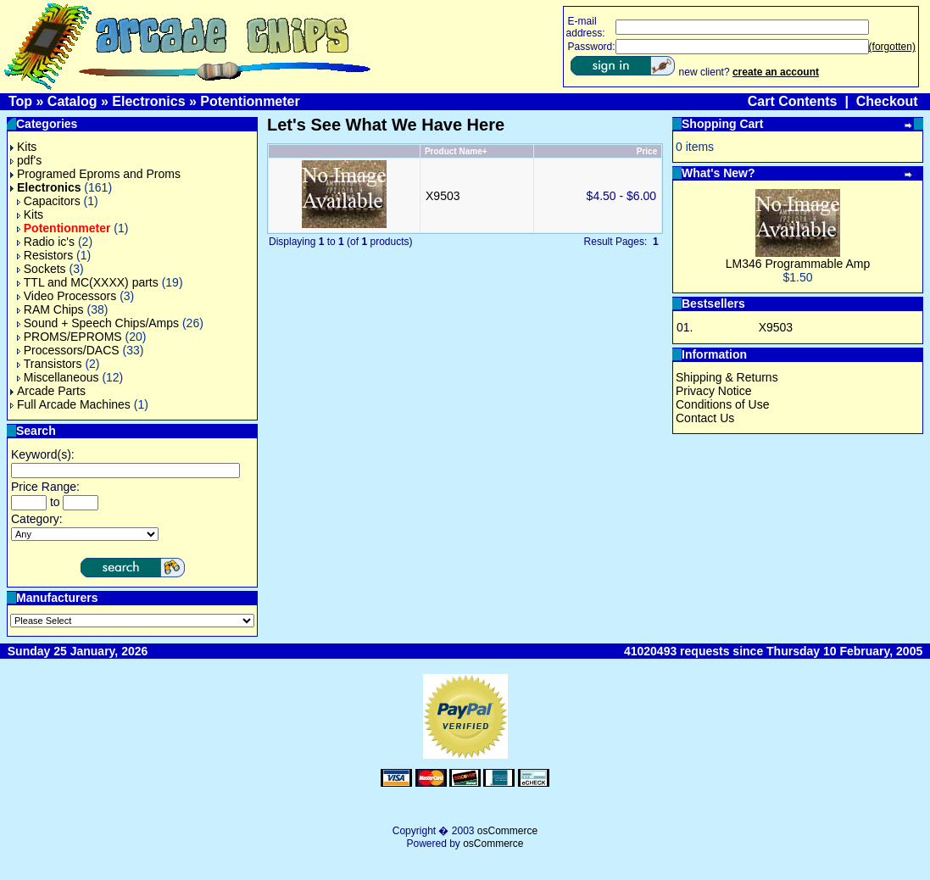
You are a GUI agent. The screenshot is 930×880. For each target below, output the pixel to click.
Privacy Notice (713, 391)
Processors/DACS (68, 350)
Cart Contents (793, 101)
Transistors (49, 363)
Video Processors (66, 296)
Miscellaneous (58, 377)
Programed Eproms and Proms (95, 174)
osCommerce (507, 831)
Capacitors (49, 201)
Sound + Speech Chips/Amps (98, 323)
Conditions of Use (723, 404)
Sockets (41, 269)
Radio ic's (46, 241)
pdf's (26, 160)
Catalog (72, 101)
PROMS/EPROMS (69, 336)
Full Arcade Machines (70, 404)
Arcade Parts (48, 391)
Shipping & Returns (727, 377)
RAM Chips (50, 309)
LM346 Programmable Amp (798, 263)
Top (20, 101)
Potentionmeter (249, 101)
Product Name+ (456, 151)
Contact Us (705, 418)
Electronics (148, 101)
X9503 (442, 196)
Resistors (45, 255)
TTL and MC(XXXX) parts (88, 282)
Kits (23, 146)
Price (647, 151)
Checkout (887, 101)
